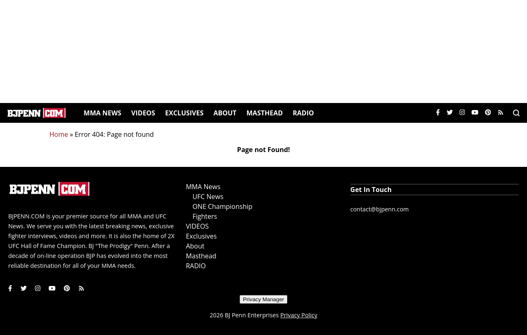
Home (58, 134)
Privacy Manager (263, 299)
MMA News (102, 112)
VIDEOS (143, 112)
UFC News (207, 196)
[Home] (36, 113)
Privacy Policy (298, 315)
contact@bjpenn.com (379, 209)
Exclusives (184, 112)
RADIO (303, 112)
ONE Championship (222, 206)
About (224, 112)
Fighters (204, 216)
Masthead (265, 112)
